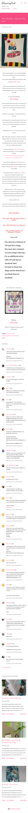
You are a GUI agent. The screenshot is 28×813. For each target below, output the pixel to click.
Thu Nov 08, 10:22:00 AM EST (14, 639)
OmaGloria (9, 507)
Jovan (7, 634)
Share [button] (3, 338)
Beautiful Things (6, 8)
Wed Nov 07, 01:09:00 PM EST (14, 472)
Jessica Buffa (9, 414)
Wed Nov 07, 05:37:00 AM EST (14, 372)
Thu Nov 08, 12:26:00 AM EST (14, 614)
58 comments (10, 758)
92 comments (10, 714)
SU (18, 335)
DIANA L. (8, 349)
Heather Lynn (9, 450)
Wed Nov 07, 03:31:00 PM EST (14, 539)
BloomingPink (8, 3)
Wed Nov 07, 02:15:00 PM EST (14, 493)
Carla (7, 584)
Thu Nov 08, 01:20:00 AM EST (14, 629)
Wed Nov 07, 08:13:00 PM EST (14, 598)
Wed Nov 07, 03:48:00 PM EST (14, 555)
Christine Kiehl (10, 570)
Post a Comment (6, 667)
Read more (23, 714)
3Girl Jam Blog (14, 99)
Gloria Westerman (11, 465)
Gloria (7, 497)
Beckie (8, 429)
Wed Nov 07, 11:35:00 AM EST (14, 460)
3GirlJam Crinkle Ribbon (19, 149)
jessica (8, 388)
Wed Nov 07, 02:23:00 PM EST (14, 509)
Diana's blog (13, 322)
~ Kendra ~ (9, 376)
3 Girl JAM (9, 602)
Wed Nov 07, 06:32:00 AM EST (14, 395)
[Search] (22, 3)
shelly (7, 619)
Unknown (8, 476)
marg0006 (9, 643)
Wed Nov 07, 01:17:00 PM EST (14, 481)
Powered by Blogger (14, 809)
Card (12, 333)
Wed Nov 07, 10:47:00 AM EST (14, 446)
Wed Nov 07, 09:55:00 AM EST (14, 424)
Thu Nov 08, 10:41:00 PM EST (14, 652)
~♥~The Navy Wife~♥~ (12, 365)
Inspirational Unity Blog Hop (11, 698)
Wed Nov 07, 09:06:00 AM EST (14, 409)
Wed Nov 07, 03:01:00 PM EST (14, 521)
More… (15, 8)
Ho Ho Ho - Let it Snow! (10, 784)
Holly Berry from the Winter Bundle (14, 157)
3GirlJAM (8, 333)
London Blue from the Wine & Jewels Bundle (14, 155)
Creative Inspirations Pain (9, 335)
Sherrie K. (8, 543)
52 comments (10, 800)
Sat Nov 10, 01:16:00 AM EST (14, 663)
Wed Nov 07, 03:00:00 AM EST (14, 360)
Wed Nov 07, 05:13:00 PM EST (14, 580)
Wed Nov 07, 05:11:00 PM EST (14, 565)
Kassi (7, 486)
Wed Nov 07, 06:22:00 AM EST (14, 383)
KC (7, 656)
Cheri (7, 399)
